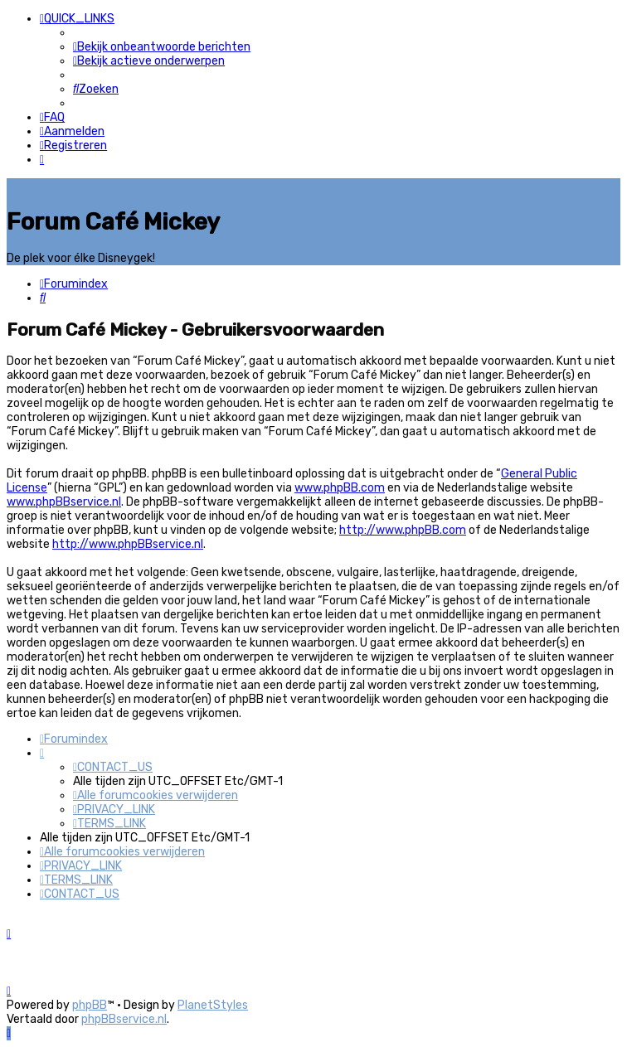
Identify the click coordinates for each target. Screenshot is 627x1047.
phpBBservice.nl (124, 1019)
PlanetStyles (212, 1005)
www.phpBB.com (339, 487)
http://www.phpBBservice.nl (127, 543)
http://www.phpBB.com (402, 529)
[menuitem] (161, 47)
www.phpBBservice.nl (64, 501)
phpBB (89, 1005)
